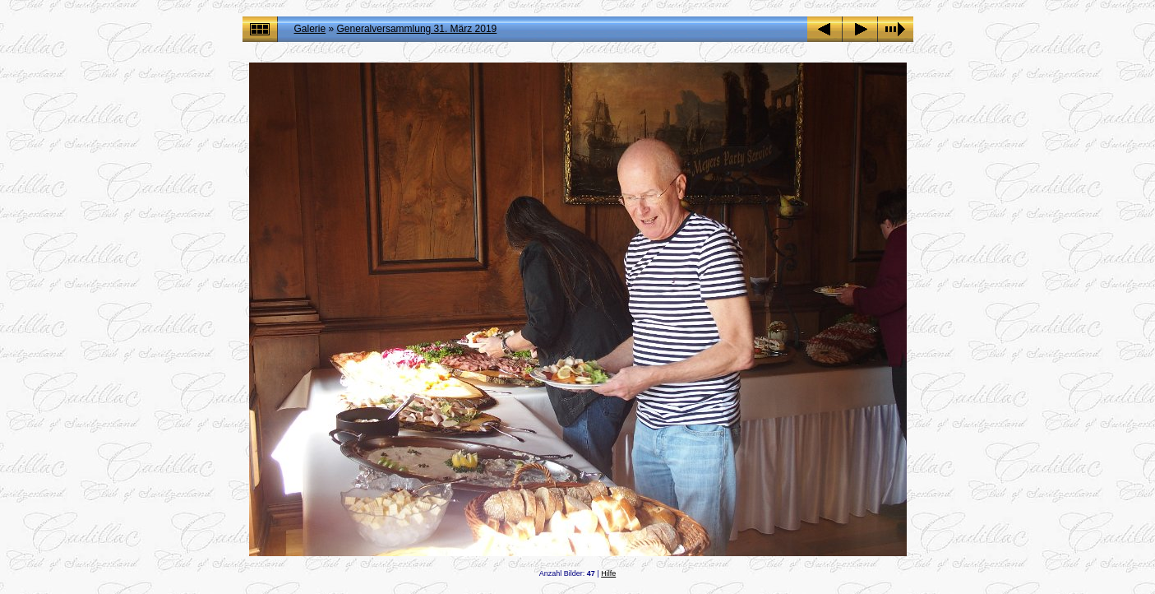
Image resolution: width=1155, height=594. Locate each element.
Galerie (310, 29)
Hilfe (608, 573)
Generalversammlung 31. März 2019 (417, 29)
